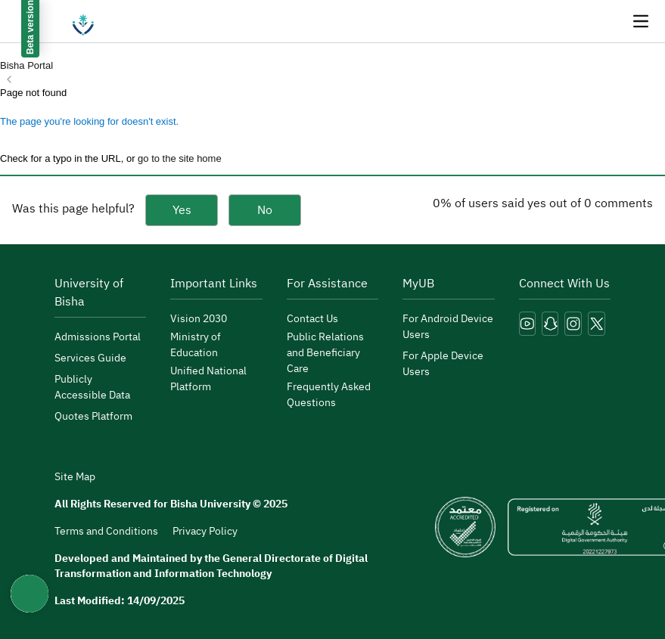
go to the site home (180, 158)
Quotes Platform (93, 416)
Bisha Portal (26, 65)
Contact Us (312, 319)
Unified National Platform (208, 379)
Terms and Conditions (106, 531)
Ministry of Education (195, 345)
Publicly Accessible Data (92, 387)
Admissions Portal (97, 337)
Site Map (74, 477)
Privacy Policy (205, 531)
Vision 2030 (198, 319)
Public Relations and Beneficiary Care (325, 353)
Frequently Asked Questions (329, 395)
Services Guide (90, 358)
